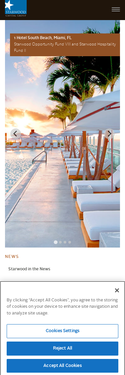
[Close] (117, 292)
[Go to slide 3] (65, 242)
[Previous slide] (15, 133)
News (12, 257)
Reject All (62, 350)
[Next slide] (109, 133)
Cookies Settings (62, 333)
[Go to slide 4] (69, 242)
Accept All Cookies (62, 368)
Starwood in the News (29, 269)
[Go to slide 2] (60, 242)
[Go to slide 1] (55, 242)
